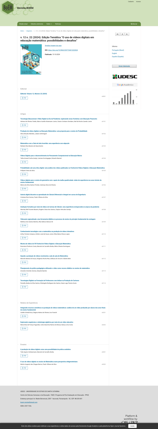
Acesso (138, 1)
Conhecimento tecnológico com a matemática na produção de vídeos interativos (47, 231)
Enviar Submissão (124, 66)
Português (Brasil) (118, 50)
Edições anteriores (37, 24)
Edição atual (23, 24)
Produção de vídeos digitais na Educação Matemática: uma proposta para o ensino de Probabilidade (53, 131)
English (114, 53)
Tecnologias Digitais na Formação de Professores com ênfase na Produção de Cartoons (49, 280)
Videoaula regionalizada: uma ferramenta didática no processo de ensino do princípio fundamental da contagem (57, 219)
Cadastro (131, 1)
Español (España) (118, 56)
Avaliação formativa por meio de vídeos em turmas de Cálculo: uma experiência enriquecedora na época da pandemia (59, 207)
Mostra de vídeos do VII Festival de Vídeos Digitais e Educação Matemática (45, 244)
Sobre (48, 24)
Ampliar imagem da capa (53, 45)
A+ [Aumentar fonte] (118, 34)
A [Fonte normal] (122, 34)
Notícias (58, 24)
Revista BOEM (25, 8)
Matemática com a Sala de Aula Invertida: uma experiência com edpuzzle (44, 143)
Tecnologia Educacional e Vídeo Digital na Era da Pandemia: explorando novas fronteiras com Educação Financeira (58, 119)
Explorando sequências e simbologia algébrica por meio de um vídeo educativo (46, 322)
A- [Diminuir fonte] (127, 34)
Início (22, 31)
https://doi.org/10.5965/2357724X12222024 (63, 50)
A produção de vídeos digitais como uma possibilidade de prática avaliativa (45, 349)
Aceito (132, 426)
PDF (24, 98)
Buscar (134, 24)
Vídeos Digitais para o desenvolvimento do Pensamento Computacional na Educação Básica (51, 155)
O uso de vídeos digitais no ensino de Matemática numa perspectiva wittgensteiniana (48, 361)
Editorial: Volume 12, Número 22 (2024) (33, 94)
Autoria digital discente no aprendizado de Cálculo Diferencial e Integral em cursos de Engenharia (53, 194)
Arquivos (29, 31)
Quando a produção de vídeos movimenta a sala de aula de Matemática (44, 256)
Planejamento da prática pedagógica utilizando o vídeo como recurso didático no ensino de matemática (55, 268)
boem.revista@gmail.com (28, 402)
